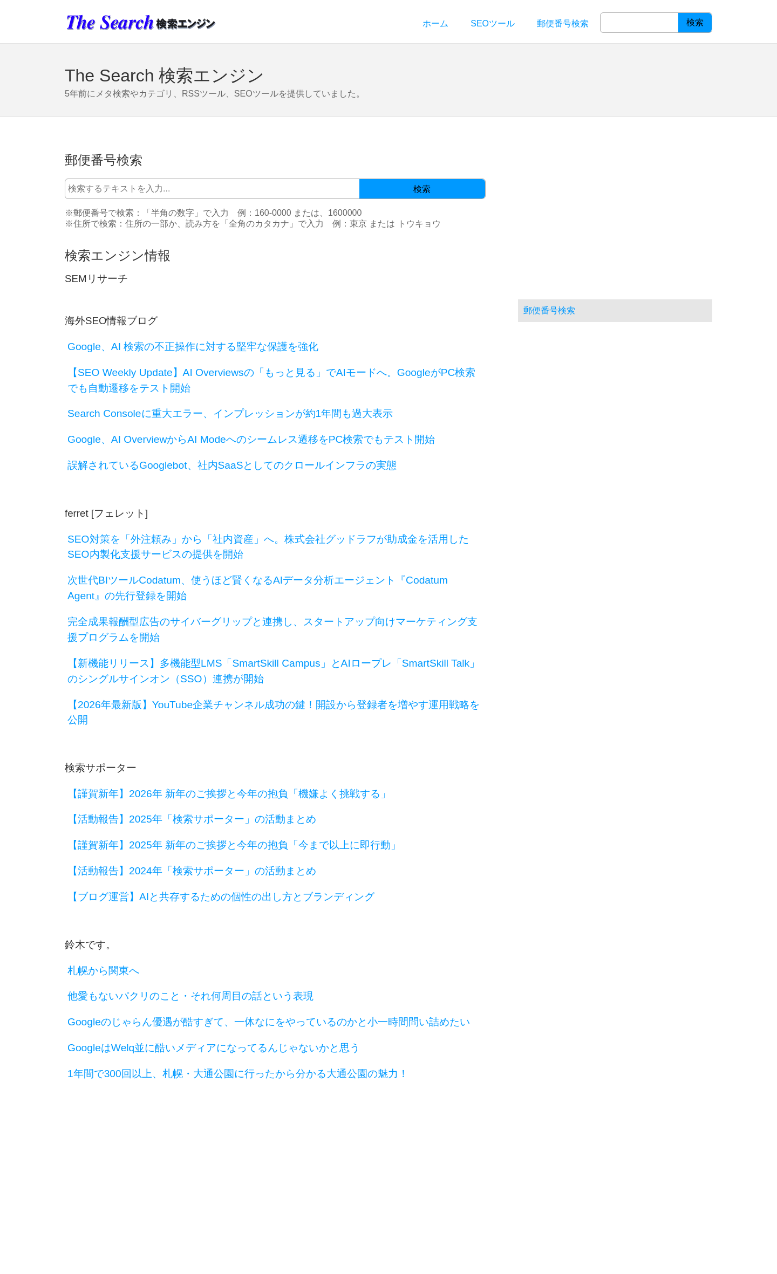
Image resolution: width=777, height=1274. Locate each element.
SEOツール (493, 23)
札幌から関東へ (103, 970)
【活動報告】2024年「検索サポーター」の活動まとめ (191, 870)
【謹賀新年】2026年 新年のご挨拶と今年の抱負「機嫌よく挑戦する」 (229, 793)
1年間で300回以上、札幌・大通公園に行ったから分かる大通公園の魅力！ (237, 1073)
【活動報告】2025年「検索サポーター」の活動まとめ (191, 819)
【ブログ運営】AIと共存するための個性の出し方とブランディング (220, 896)
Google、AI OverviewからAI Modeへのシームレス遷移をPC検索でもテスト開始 (251, 439)
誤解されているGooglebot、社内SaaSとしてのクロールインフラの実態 (232, 465)
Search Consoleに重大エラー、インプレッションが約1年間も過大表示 (230, 413)
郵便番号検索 (563, 23)
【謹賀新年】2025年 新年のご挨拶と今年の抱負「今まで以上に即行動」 (234, 845)
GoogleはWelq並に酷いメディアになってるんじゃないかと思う (213, 1047)
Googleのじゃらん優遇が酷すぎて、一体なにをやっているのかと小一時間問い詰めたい (268, 1022)
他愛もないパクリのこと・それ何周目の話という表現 (190, 996)
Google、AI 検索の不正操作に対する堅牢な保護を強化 (192, 346)
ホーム (435, 23)
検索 (695, 22)
